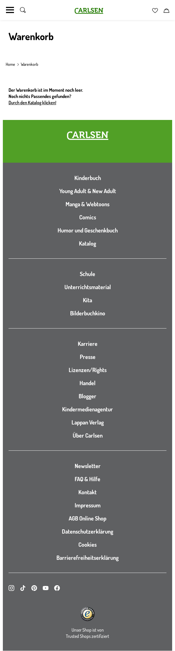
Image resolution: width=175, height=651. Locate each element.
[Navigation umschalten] (10, 10)
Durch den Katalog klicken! (32, 102)
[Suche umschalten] (23, 10)
